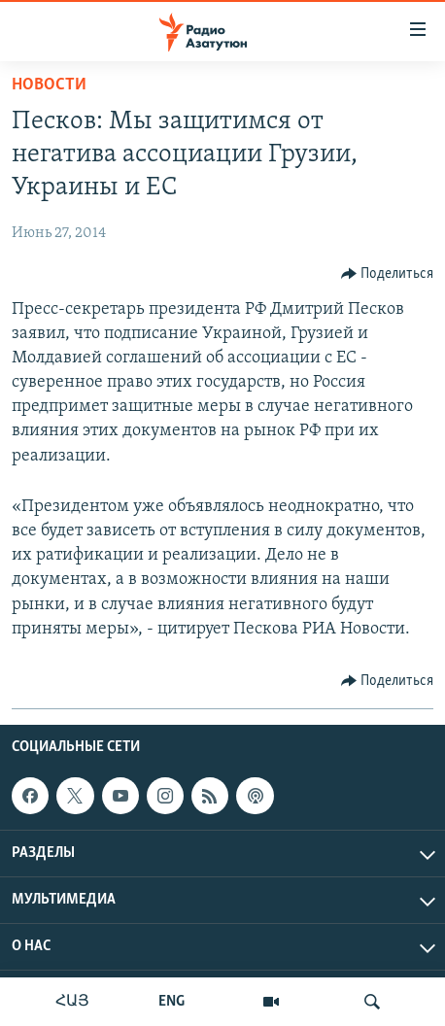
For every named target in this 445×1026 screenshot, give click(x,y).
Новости (49, 85)
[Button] (387, 274)
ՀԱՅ (72, 1001)
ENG (171, 1001)
